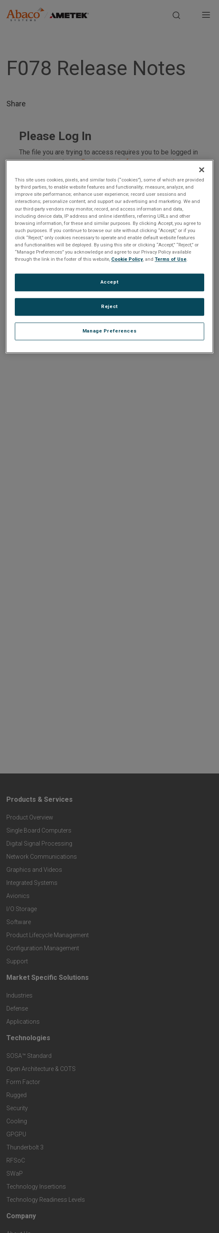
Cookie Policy (127, 259)
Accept (109, 282)
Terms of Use (170, 259)
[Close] (201, 170)
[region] (109, 257)
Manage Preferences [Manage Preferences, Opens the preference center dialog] (109, 331)
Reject (109, 306)
